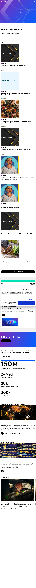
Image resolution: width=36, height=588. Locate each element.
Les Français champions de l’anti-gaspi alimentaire (17, 262)
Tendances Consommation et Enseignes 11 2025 (16, 65)
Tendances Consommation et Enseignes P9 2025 (16, 234)
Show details (30, 299)
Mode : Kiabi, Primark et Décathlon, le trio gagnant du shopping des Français (17, 178)
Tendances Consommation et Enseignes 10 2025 (16, 149)
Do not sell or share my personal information (9, 303)
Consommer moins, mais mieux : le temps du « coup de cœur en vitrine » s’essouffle (18, 206)
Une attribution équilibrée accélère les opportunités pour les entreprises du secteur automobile (16, 506)
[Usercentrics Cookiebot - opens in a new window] (30, 284)
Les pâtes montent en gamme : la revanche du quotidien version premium (16, 122)
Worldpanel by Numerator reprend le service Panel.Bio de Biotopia (15, 94)
